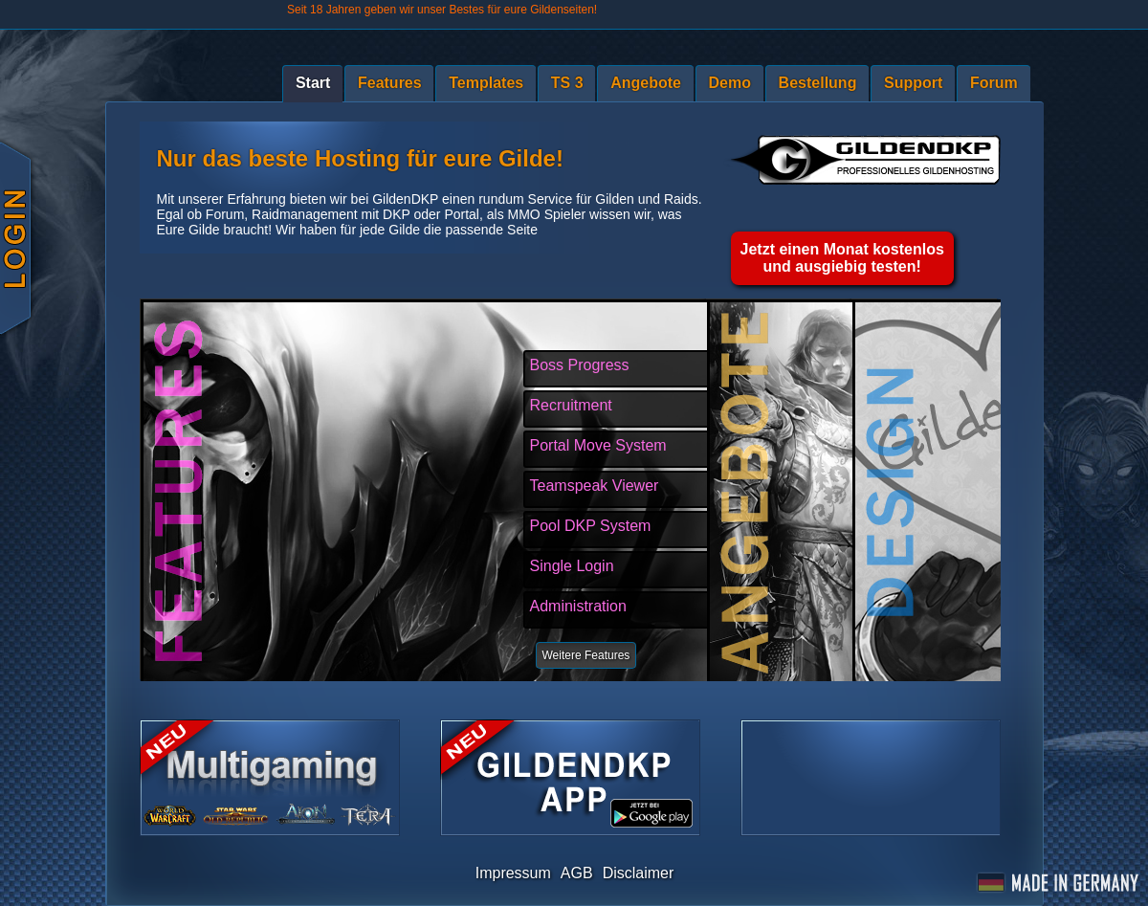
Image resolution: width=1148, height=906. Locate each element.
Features (390, 83)
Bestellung (818, 83)
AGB (577, 873)
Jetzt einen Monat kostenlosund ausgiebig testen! (842, 258)
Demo (730, 83)
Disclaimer (638, 873)
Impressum (513, 873)
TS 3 (567, 83)
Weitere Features (586, 655)
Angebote (645, 83)
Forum (994, 83)
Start (313, 83)
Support (913, 83)
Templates (486, 83)
